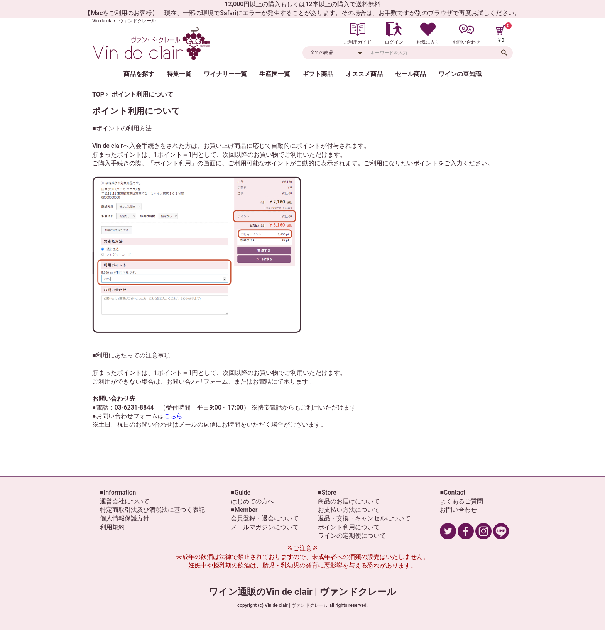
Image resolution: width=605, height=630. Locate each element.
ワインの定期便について (352, 535)
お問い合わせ (458, 509)
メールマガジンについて (265, 527)
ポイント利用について (349, 527)
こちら (173, 416)
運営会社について (124, 501)
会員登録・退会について (265, 518)
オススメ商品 (364, 74)
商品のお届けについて (349, 501)
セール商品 (410, 74)
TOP (98, 94)
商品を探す (138, 74)
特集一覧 (179, 74)
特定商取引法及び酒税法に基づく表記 (152, 509)
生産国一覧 (274, 74)
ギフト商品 (317, 74)
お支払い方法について (349, 509)
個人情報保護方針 (124, 518)
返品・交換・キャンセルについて (364, 518)
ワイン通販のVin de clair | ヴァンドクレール (302, 591)
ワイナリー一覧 (225, 74)
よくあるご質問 (461, 501)
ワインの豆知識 (460, 74)
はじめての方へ (252, 501)
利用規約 (112, 527)
